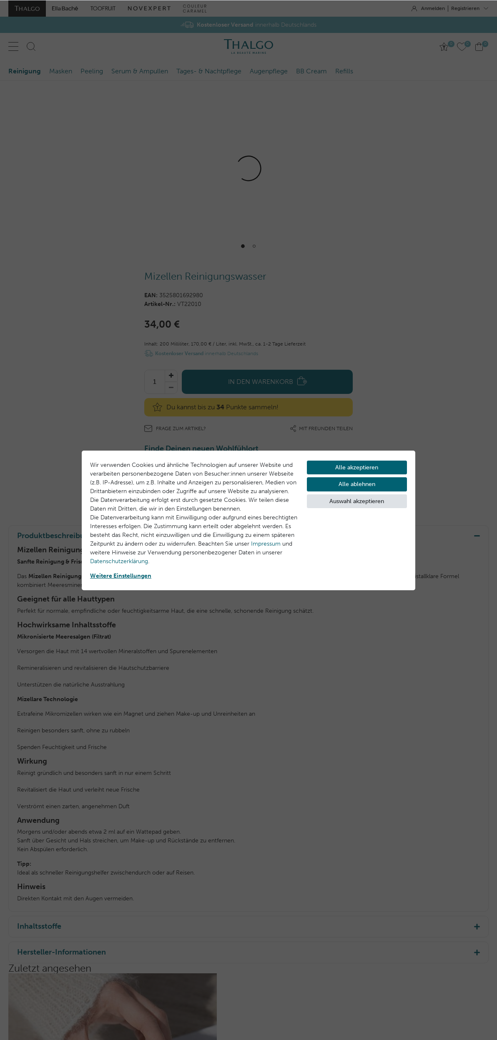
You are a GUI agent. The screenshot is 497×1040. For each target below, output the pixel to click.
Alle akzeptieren (356, 467)
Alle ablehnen (357, 484)
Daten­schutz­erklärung (119, 561)
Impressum (266, 543)
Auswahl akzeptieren (356, 501)
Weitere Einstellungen (120, 575)
